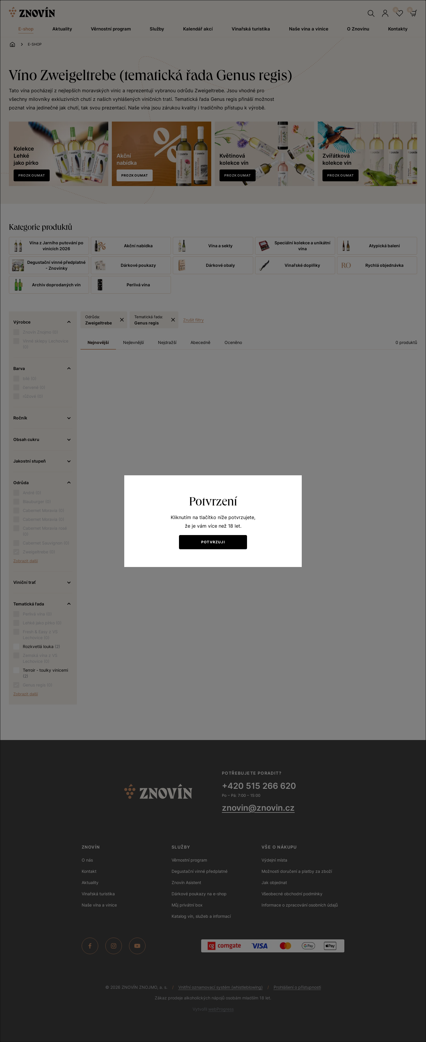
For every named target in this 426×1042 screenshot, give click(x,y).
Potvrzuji (213, 542)
